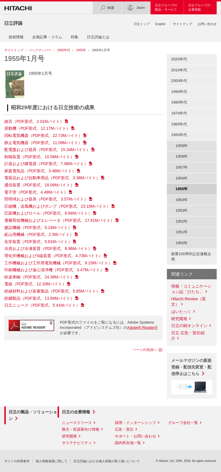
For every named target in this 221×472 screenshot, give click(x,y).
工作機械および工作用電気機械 (58, 263)
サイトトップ (13, 50)
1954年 (182, 200)
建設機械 (38, 227)
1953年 (182, 210)
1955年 (81, 50)
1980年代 (179, 102)
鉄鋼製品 (39, 298)
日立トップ (142, 24)
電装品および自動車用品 (52, 177)
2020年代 (179, 59)
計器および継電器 (46, 163)
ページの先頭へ (145, 350)
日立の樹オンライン (189, 325)
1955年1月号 (24, 58)
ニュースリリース (77, 423)
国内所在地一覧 (128, 443)
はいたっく (181, 311)
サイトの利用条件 (17, 461)
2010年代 (179, 70)
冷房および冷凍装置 (48, 248)
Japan (136, 8)
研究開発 (179, 318)
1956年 (182, 178)
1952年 (182, 221)
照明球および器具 (46, 199)
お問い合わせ (207, 24)
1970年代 (179, 113)
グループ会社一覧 (183, 423)
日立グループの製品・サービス (166, 7)
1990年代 (179, 91)
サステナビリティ (77, 443)
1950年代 (63, 50)
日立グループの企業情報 (199, 7)
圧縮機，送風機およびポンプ (57, 206)
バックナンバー (40, 50)
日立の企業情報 (76, 412)
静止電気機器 (43, 142)
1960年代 (179, 124)
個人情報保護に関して (51, 461)
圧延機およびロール (48, 213)
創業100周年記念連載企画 (191, 256)
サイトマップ (182, 24)
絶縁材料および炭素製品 (52, 291)
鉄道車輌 (39, 277)
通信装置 (39, 185)
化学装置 (38, 241)
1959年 (182, 146)
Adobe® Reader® (142, 327)
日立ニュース (42, 305)
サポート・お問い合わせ (135, 436)
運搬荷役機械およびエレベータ (59, 220)
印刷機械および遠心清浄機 (54, 269)
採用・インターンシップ (135, 423)
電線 (35, 284)
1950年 (182, 243)
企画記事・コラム (47, 37)
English (160, 24)
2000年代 (179, 81)
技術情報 (16, 37)
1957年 (182, 167)
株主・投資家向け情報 (80, 429)
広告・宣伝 (124, 429)
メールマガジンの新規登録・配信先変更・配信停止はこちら (191, 367)
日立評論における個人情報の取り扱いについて (106, 461)
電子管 (36, 192)
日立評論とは (98, 37)
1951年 (182, 232)
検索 (107, 8)
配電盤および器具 (47, 149)
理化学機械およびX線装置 (53, 255)
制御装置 (39, 156)
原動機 (37, 128)
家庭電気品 (40, 171)
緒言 (34, 121)
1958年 (182, 156)
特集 (74, 37)
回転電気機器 (43, 135)
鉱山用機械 (39, 234)
